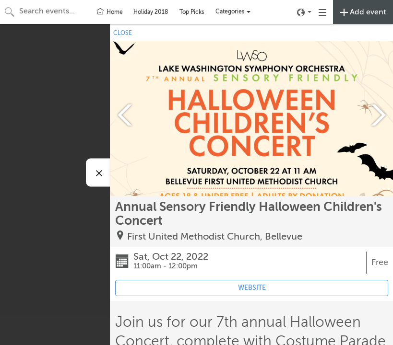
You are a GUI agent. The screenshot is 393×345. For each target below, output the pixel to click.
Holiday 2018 (150, 12)
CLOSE (122, 33)
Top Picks (191, 12)
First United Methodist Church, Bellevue (214, 236)
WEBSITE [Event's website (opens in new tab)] (252, 287)
